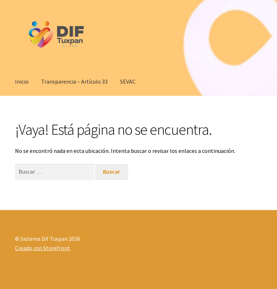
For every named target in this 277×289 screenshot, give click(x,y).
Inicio (22, 81)
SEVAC (127, 81)
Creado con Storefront (42, 247)
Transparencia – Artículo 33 (74, 81)
